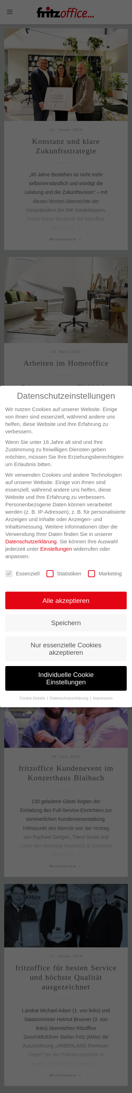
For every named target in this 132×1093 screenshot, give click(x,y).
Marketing (105, 574)
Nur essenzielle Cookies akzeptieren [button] (66, 648)
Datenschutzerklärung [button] (70, 698)
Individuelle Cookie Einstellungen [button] (66, 678)
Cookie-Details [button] (32, 698)
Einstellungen (56, 549)
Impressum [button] (103, 698)
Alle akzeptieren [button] (66, 600)
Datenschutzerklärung (31, 541)
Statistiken (63, 574)
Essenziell (22, 574)
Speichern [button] (66, 623)
